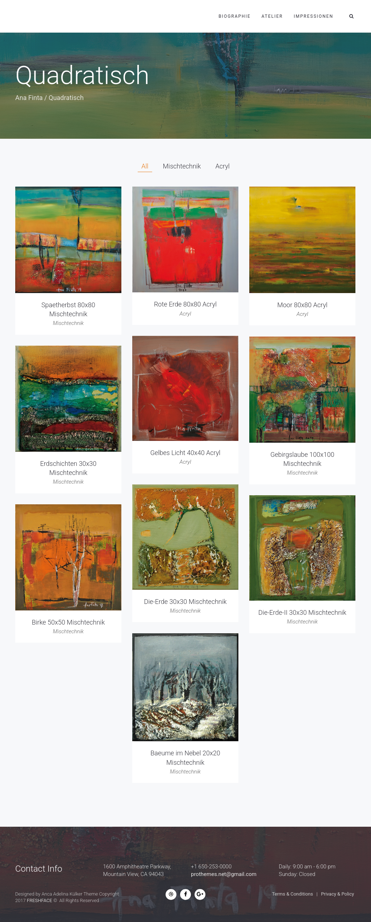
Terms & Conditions (292, 894)
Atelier (272, 16)
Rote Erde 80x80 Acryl (185, 304)
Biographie (234, 16)
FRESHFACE (39, 900)
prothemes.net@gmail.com (224, 874)
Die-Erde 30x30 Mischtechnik (185, 601)
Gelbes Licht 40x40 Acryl (185, 452)
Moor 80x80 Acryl (302, 305)
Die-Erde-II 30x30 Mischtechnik (302, 612)
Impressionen (313, 16)
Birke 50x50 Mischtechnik (68, 622)
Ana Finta (29, 97)
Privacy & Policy (337, 894)
